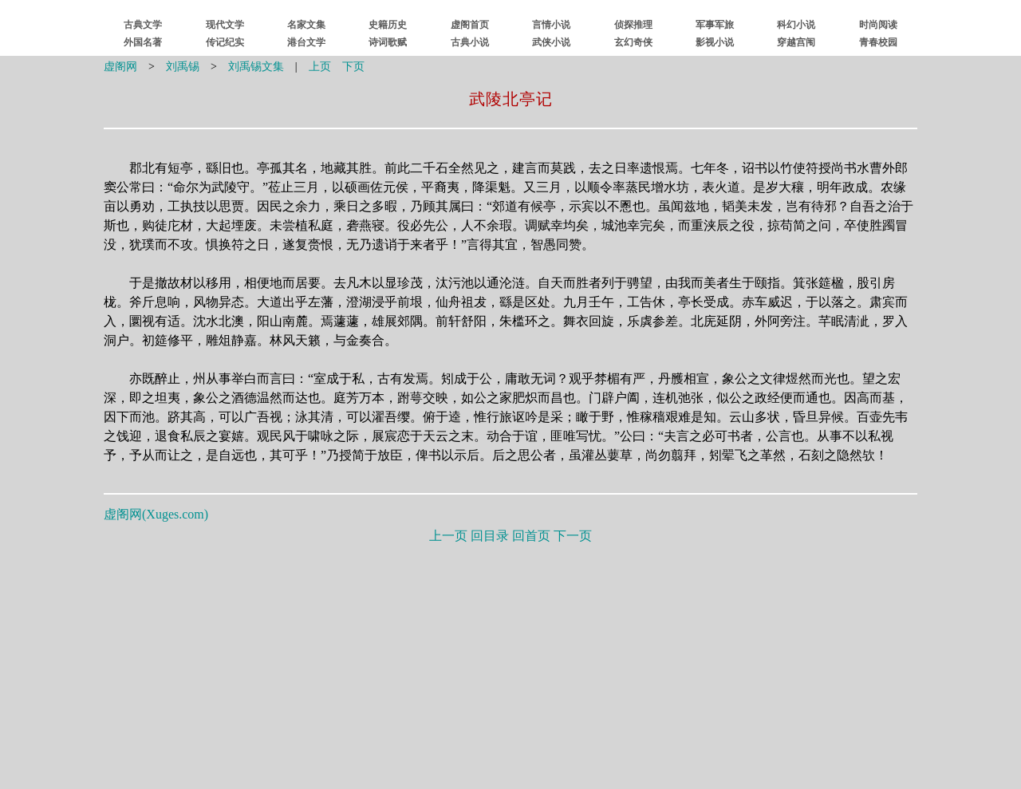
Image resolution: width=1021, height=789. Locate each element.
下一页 (573, 535)
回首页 (531, 535)
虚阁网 (120, 67)
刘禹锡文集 (256, 67)
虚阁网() (156, 514)
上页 (320, 67)
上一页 (448, 535)
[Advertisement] (510, 663)
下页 (353, 67)
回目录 (490, 535)
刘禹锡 (182, 67)
